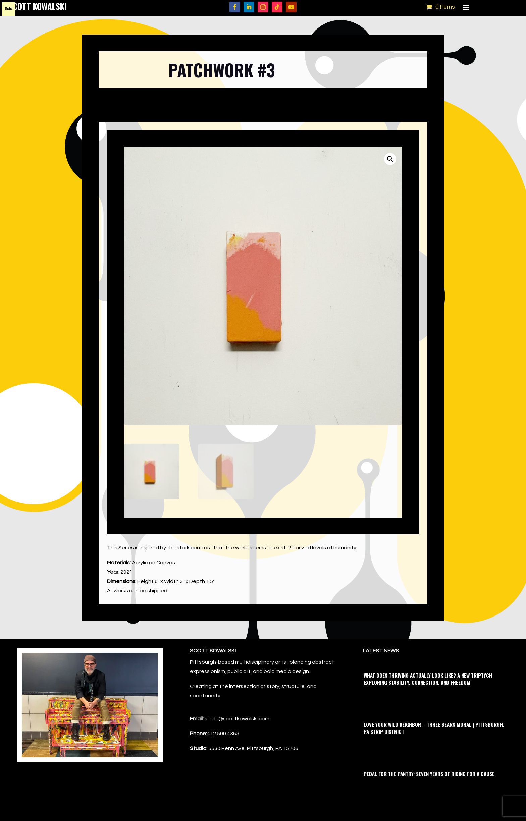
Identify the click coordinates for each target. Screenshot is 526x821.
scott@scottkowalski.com (237, 718)
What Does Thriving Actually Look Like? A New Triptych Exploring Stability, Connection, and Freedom (428, 678)
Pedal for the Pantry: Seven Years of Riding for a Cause (429, 773)
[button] (390, 159)
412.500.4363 (223, 733)
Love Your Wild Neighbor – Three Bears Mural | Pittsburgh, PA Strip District (434, 728)
